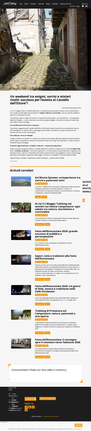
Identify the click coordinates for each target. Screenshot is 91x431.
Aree (26, 4)
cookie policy (76, 429)
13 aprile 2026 (41, 240)
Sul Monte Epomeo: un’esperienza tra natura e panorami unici (57, 179)
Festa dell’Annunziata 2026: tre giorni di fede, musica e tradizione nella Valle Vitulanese (57, 288)
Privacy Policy (16, 410)
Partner (41, 4)
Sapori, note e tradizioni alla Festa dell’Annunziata (55, 257)
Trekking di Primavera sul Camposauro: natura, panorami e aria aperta (55, 313)
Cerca (85, 4)
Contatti (55, 4)
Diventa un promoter (47, 398)
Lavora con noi (65, 4)
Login (78, 6)
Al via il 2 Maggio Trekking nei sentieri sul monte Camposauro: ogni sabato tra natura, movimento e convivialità (57, 207)
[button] (7, 50)
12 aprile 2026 (41, 262)
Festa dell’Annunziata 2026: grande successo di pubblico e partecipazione (56, 233)
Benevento (39, 224)
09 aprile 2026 (41, 295)
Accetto (78, 425)
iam (20, 4)
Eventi (47, 224)
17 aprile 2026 (41, 215)
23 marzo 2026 (42, 346)
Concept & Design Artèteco (51, 416)
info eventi (13, 161)
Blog (48, 4)
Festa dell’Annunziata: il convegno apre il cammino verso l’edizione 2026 (57, 341)
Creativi (33, 4)
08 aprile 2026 (41, 320)
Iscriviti (72, 6)
